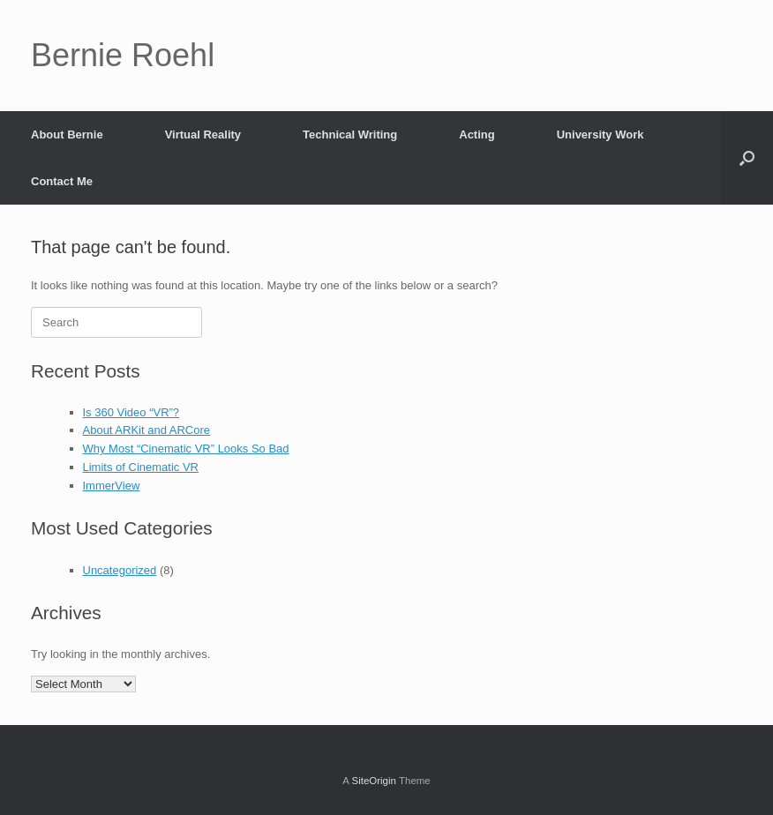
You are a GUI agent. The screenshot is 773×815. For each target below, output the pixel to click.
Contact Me (62, 181)
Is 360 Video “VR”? (131, 412)
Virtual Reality (203, 134)
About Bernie (67, 134)
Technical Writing (350, 134)
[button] (747, 158)
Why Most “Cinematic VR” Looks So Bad (186, 448)
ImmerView (111, 485)
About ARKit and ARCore (147, 430)
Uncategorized (120, 570)
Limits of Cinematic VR (141, 467)
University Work (600, 134)
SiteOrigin (373, 780)
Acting (476, 134)
